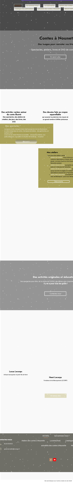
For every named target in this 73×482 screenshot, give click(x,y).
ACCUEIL (24, 3)
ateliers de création (35, 157)
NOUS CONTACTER (57, 13)
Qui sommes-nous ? (40, 3)
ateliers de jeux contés (36, 165)
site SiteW (48, 481)
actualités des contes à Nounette (32, 13)
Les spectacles (59, 3)
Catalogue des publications (54, 8)
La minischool (34, 8)
